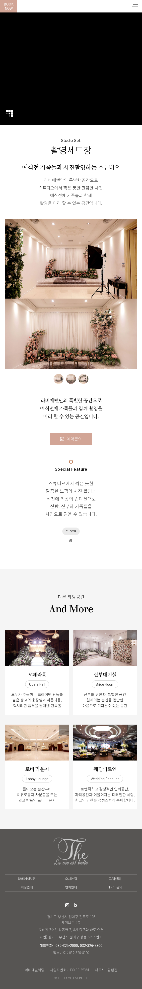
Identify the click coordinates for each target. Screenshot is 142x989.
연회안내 (71, 887)
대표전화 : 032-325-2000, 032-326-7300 (71, 945)
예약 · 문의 (115, 887)
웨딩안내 (27, 887)
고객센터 (115, 878)
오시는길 (71, 878)
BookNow (8, 6)
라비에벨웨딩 (71, 6)
